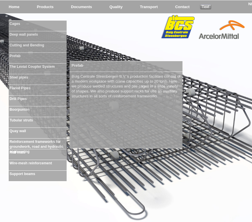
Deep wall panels (24, 34)
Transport (149, 7)
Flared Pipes (20, 88)
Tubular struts (21, 120)
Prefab (15, 56)
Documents (81, 7)
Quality (116, 7)
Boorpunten (20, 110)
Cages (15, 24)
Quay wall (18, 131)
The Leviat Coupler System (32, 67)
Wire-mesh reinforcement (31, 163)
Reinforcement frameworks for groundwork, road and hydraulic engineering (36, 143)
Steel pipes (19, 77)
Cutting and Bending (27, 45)
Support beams (22, 174)
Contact (182, 7)
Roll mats (17, 152)
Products (45, 7)
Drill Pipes (18, 99)
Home (14, 7)
